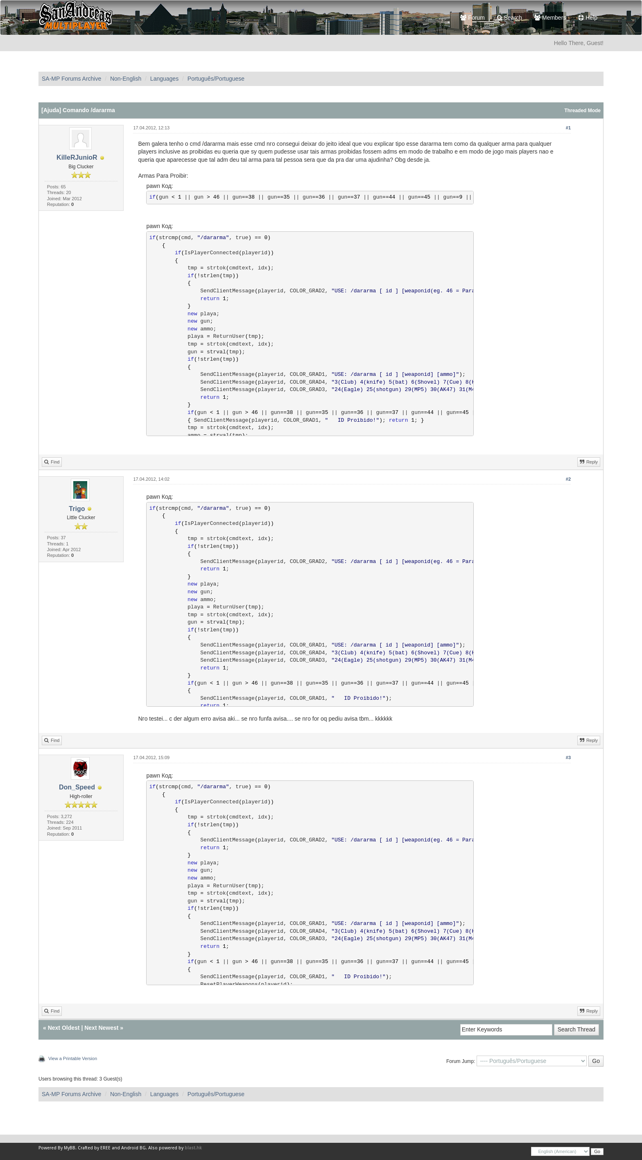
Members (550, 17)
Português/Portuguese (216, 78)
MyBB (69, 1148)
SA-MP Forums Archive (71, 78)
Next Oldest (64, 1027)
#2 (568, 479)
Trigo (77, 508)
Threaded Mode (582, 110)
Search (509, 17)
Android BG (133, 1148)
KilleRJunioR (77, 157)
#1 (568, 127)
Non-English (125, 78)
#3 (568, 757)
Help (587, 17)
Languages (164, 78)
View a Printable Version (72, 1058)
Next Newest (101, 1027)
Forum (472, 17)
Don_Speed (77, 787)
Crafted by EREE (94, 1148)
